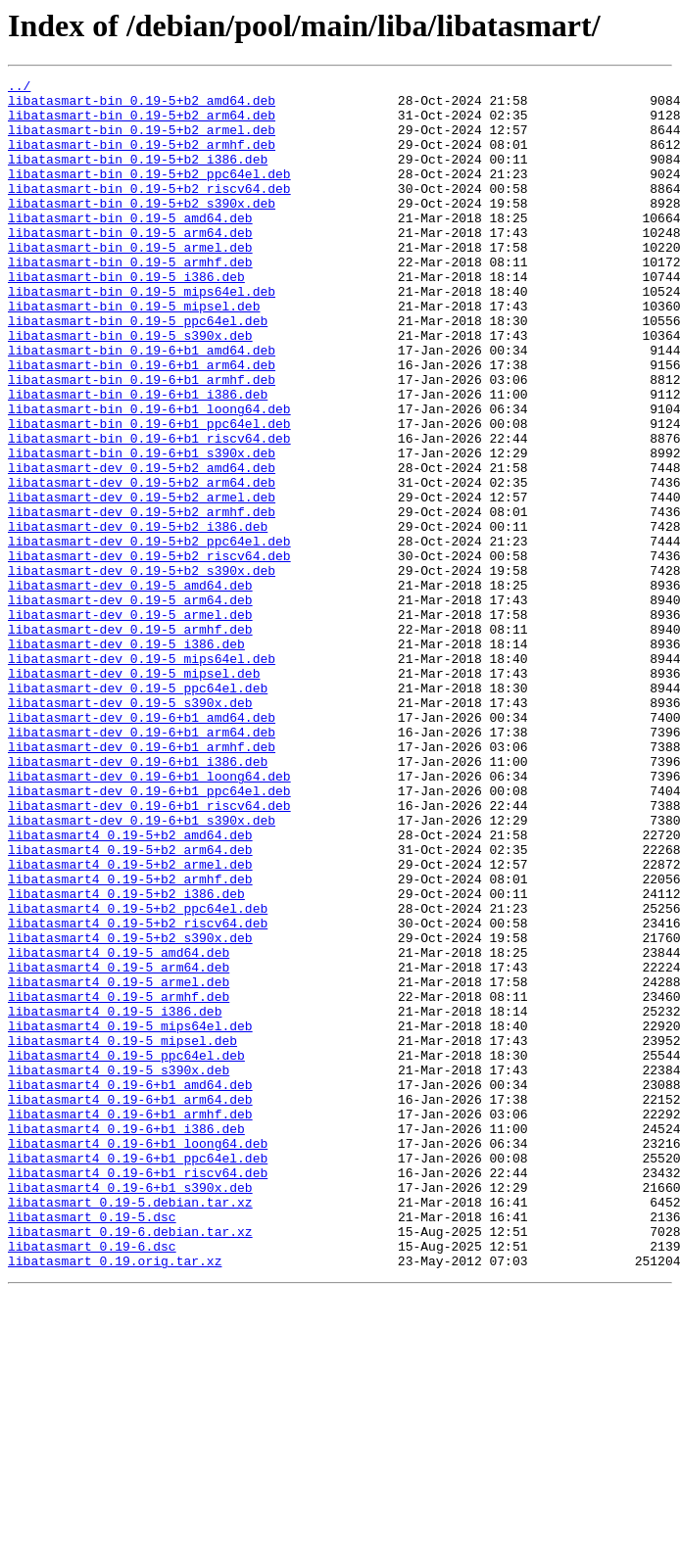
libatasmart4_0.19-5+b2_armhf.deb (130, 1040)
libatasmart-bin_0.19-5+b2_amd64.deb (141, 106)
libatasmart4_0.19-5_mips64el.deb (130, 1216)
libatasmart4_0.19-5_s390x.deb (118, 1269)
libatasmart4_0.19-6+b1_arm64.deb (130, 1304)
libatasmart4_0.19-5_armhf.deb (118, 1181)
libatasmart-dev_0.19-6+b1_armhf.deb (141, 881)
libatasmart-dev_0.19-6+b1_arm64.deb (141, 864)
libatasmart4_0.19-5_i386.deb (114, 1199)
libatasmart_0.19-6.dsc (92, 1481)
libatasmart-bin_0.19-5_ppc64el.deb (137, 370)
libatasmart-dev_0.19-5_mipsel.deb (134, 793)
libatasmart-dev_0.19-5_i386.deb (126, 758)
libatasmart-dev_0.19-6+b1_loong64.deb (149, 916)
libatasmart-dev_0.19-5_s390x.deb (130, 828)
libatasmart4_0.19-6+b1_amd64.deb (130, 1287)
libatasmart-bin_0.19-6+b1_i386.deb (137, 458)
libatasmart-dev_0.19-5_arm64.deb (130, 705)
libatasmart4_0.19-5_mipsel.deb (122, 1234)
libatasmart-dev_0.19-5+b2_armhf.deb (141, 599)
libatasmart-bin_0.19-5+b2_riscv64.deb (149, 211)
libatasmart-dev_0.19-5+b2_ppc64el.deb (149, 634)
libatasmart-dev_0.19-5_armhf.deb (130, 740)
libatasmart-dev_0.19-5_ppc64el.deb (137, 811)
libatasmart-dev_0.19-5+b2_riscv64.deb (149, 652)
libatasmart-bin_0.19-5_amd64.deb (130, 247)
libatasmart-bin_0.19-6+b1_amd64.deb (141, 405)
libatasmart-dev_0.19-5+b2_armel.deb (141, 582)
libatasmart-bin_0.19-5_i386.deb (126, 317)
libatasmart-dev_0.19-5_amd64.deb (130, 687)
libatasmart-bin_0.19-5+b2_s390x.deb (141, 229)
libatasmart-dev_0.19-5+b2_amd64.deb (141, 546)
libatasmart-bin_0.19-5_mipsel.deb (134, 352)
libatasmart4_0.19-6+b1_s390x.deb (130, 1410)
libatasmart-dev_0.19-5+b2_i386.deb (137, 617)
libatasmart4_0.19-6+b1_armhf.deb (130, 1322)
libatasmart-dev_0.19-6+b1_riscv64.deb (149, 952)
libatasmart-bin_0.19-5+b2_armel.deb (141, 141)
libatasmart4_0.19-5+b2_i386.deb (126, 1058)
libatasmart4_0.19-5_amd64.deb (118, 1128)
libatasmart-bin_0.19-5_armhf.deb (130, 299)
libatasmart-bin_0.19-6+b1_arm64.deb (141, 423)
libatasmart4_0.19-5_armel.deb (118, 1163)
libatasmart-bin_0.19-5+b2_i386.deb (137, 176)
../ (19, 88)
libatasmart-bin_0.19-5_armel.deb (130, 282)
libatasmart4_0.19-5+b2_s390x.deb (130, 1110)
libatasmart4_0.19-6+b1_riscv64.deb (137, 1392)
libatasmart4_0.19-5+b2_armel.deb (130, 1022)
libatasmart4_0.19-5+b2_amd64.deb (130, 987)
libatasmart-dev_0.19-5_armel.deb (130, 723)
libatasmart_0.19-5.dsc (92, 1445)
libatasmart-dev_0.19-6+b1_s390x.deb (141, 969)
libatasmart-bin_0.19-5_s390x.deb (130, 388)
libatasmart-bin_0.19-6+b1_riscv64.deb (149, 511)
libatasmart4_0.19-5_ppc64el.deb (126, 1251)
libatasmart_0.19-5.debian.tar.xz (130, 1428)
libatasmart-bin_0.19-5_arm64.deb (130, 264)
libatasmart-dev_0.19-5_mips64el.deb (141, 775)
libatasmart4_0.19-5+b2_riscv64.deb (137, 1093)
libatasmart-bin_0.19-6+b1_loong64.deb (149, 476)
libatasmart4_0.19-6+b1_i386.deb (126, 1340)
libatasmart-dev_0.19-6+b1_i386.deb (137, 899)
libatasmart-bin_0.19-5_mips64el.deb (141, 335)
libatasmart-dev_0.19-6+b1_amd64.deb (141, 846)
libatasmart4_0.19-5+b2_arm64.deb (130, 1005)
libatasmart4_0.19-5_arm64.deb (118, 1146)
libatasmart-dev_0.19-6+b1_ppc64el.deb (149, 934)
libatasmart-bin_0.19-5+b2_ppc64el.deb (149, 194)
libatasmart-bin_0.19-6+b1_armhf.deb (141, 441)
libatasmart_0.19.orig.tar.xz (114, 1498)
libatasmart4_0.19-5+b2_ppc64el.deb (137, 1075)
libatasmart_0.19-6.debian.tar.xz (130, 1463)
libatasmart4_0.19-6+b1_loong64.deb (137, 1357)
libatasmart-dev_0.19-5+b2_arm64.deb (141, 564)
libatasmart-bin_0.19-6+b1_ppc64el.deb (149, 493)
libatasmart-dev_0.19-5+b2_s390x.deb (141, 670)
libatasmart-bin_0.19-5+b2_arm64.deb (141, 123)
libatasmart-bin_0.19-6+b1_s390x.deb (141, 529)
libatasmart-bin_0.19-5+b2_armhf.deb (141, 158)
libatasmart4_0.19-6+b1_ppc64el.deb (137, 1375)
